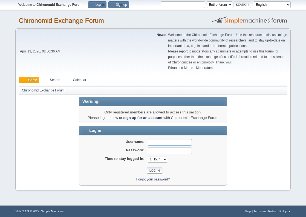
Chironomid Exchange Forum (61, 20)
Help (248, 211)
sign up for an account (143, 118)
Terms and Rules (265, 211)
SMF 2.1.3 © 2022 (27, 211)
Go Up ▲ (284, 211)
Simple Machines (52, 211)
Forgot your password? (153, 179)
